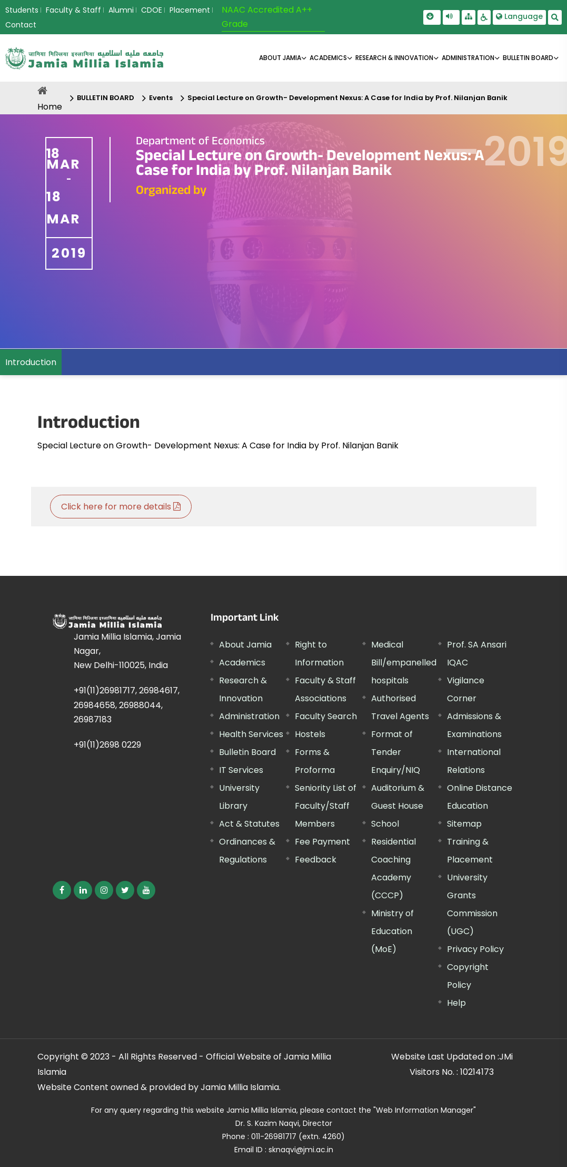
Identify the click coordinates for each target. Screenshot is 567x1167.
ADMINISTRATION (468, 57)
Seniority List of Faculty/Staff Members (325, 806)
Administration (249, 716)
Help (456, 1003)
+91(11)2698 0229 (107, 745)
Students (21, 10)
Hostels (310, 734)
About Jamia (280, 57)
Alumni (121, 10)
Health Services (251, 734)
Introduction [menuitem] (30, 362)
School (385, 824)
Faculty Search (326, 716)
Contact (20, 24)
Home (49, 107)
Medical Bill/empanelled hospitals (403, 663)
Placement (190, 10)
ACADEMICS (328, 57)
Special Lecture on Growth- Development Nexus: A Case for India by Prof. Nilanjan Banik (347, 98)
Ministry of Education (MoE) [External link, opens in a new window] (392, 931)
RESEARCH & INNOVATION (394, 57)
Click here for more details (121, 507)
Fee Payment (322, 842)
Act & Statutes (249, 824)
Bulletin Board (247, 752)
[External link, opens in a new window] (62, 890)
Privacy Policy (475, 949)
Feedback (315, 860)
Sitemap (464, 824)
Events (161, 98)
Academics (242, 662)
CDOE (151, 10)
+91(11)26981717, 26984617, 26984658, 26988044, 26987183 (127, 704)
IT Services (241, 770)
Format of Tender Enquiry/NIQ (395, 752)
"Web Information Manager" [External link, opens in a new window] (424, 1110)
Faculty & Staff (73, 10)
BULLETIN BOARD (528, 57)
